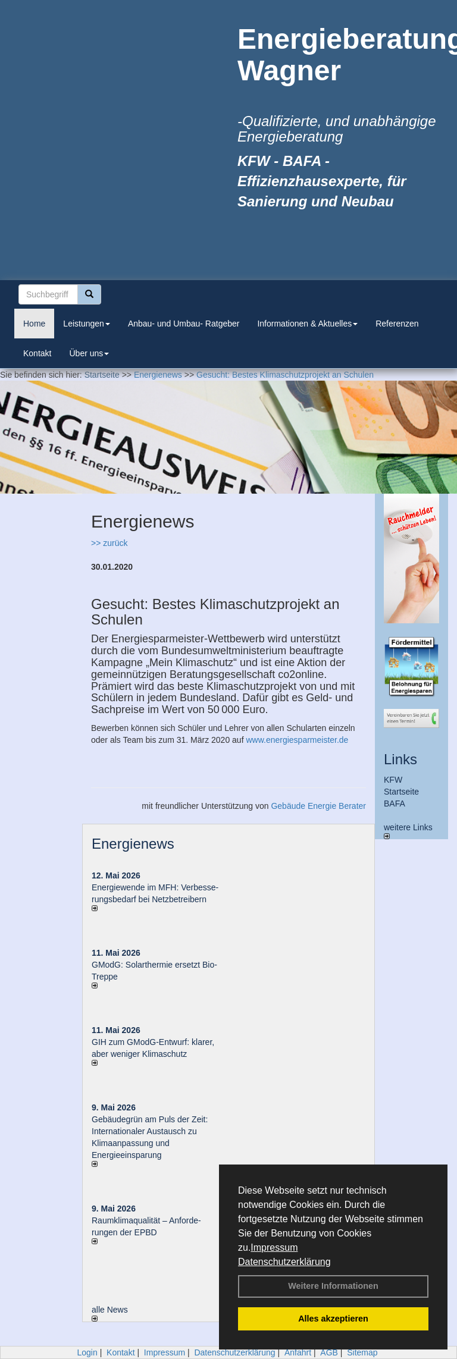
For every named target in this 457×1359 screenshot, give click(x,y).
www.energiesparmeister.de (297, 740)
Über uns (89, 353)
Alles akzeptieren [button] (333, 1318)
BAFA (394, 803)
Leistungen (86, 323)
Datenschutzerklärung (284, 1262)
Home (34, 323)
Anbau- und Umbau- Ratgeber (184, 323)
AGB (329, 1352)
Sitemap (362, 1352)
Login (87, 1352)
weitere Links (408, 831)
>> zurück (109, 543)
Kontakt (37, 353)
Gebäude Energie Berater (318, 806)
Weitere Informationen (333, 1286)
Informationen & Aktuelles (307, 323)
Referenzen (396, 323)
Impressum (274, 1247)
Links (400, 759)
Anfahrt (297, 1352)
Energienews (133, 844)
